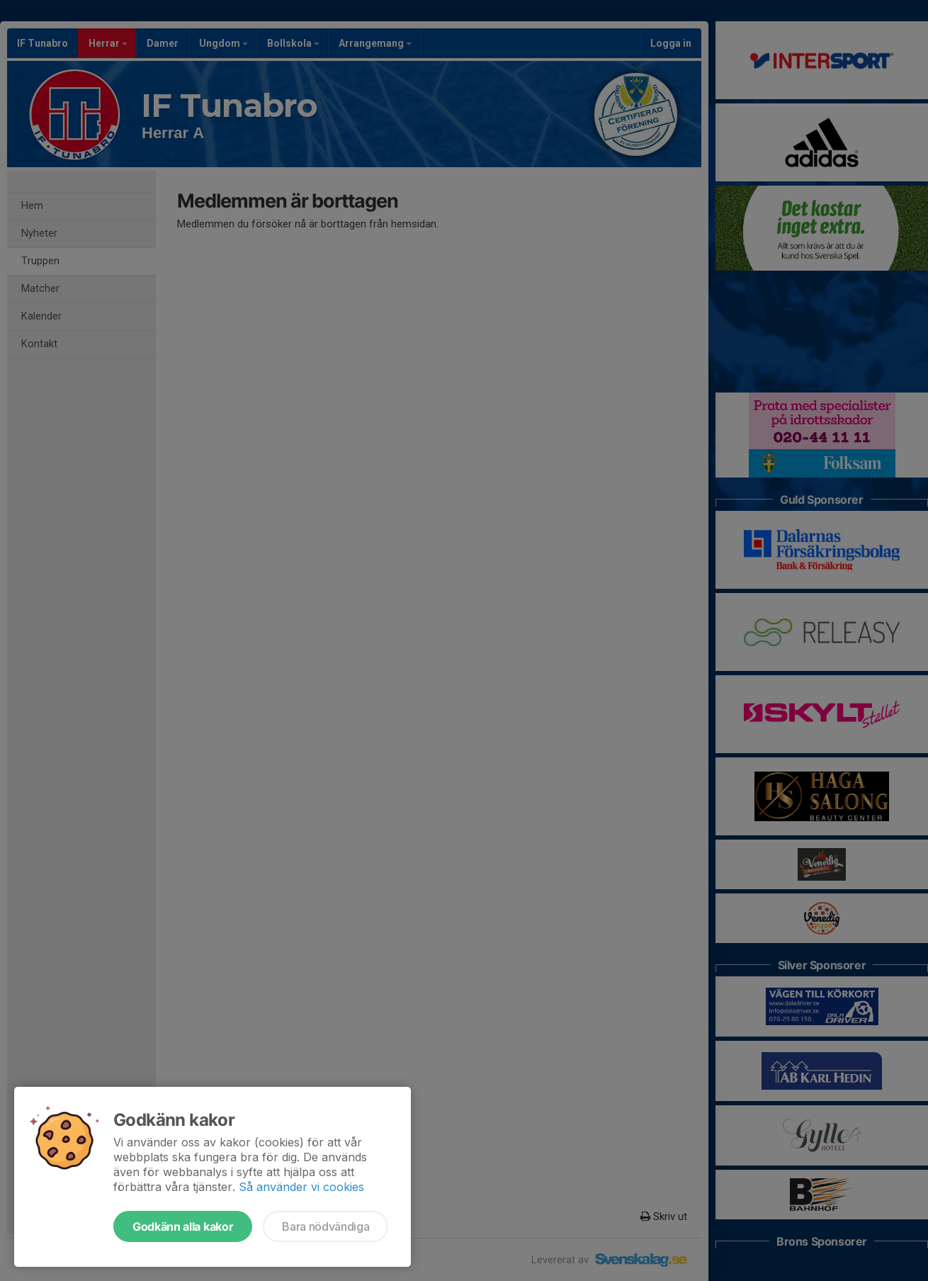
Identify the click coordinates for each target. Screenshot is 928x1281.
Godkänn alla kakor (182, 1226)
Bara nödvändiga (325, 1226)
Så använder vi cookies (301, 1187)
